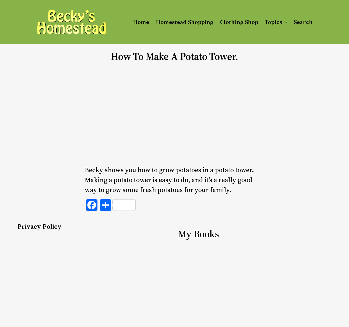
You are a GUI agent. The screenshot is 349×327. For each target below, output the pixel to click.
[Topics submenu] (285, 22)
